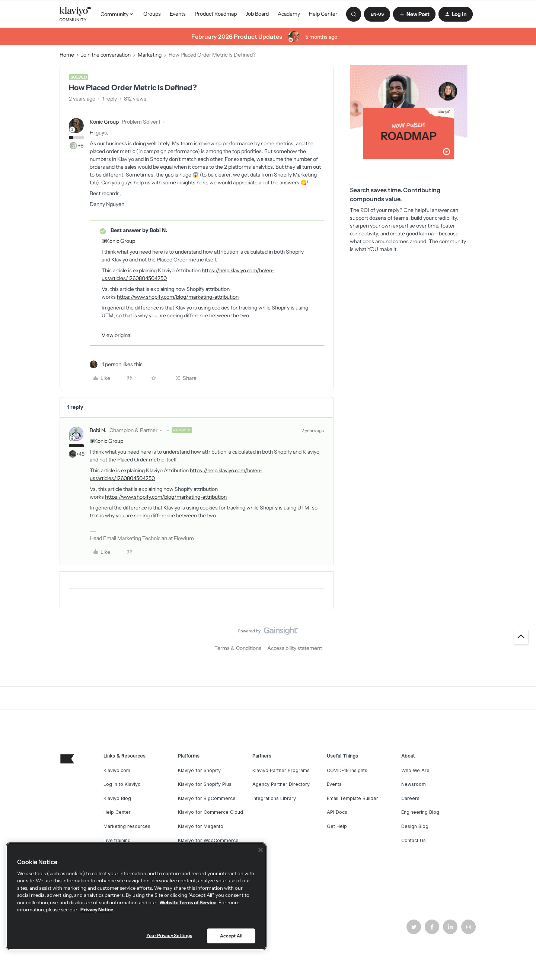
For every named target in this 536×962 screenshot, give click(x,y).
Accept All (231, 936)
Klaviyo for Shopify (199, 770)
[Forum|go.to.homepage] (76, 14)
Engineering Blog (420, 812)
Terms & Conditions (237, 648)
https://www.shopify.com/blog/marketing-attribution (178, 296)
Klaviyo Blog (117, 798)
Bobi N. (98, 430)
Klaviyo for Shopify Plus (205, 784)
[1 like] (116, 364)
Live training (117, 840)
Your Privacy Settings (169, 935)
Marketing (150, 54)
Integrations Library (274, 798)
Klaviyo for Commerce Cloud (210, 812)
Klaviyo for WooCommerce (208, 840)
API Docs (337, 812)
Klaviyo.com (116, 770)
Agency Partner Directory (281, 784)
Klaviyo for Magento (200, 826)
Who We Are (415, 770)
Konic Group (104, 121)
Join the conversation (106, 54)
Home (67, 54)
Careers (410, 798)
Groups (152, 13)
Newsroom (413, 784)
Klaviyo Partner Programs (281, 770)
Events (178, 13)
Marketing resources (126, 826)
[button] (377, 14)
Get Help (337, 826)
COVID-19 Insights (347, 770)
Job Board (257, 13)
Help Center (323, 13)
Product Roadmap (216, 13)
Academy (289, 13)
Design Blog (414, 826)
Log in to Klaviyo (122, 784)
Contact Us (413, 840)
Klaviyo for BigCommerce (207, 798)
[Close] (260, 850)
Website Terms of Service (187, 902)
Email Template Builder (352, 798)
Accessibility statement (294, 648)
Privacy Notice (96, 909)
